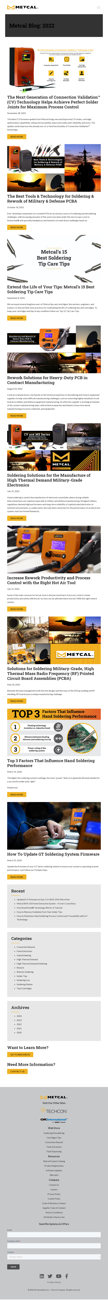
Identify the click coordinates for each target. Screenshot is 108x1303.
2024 (19, 1016)
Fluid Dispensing (54, 1151)
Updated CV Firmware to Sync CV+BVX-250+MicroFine (43, 899)
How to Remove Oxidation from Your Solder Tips (39, 912)
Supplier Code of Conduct (54, 1208)
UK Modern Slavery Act (54, 1217)
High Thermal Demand (27, 959)
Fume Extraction (24, 951)
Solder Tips (22, 976)
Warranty (54, 1175)
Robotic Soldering (25, 972)
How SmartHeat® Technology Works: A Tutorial (39, 907)
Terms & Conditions (54, 1212)
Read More (16, 136)
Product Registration (54, 1166)
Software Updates (54, 1170)
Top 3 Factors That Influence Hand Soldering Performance (51, 763)
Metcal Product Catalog (54, 1161)
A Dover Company (58, 1290)
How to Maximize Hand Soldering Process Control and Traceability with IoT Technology (52, 918)
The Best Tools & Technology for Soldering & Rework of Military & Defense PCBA (50, 199)
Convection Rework (26, 947)
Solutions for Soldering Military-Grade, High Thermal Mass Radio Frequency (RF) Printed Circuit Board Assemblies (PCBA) (50, 673)
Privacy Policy (54, 1194)
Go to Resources (20, 1054)
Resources (54, 1156)
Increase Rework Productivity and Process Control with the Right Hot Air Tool (48, 580)
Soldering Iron (23, 980)
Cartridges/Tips (54, 1137)
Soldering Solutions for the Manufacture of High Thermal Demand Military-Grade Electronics (48, 480)
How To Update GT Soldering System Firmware (53, 854)
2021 (19, 1028)
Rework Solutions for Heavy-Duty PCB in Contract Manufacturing (47, 380)
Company (54, 1179)
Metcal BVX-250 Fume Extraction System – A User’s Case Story (46, 903)
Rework (20, 967)
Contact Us (17, 1071)
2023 (19, 1020)
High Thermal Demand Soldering (32, 963)
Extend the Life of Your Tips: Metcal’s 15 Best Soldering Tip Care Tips (50, 289)
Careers (54, 1189)
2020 (19, 1032)
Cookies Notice (54, 1282)
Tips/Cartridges (24, 988)
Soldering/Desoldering (54, 1133)
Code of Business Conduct (54, 1203)
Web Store (54, 1128)
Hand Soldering (24, 955)
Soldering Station (25, 984)
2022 (19, 1024)
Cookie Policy (54, 1198)
